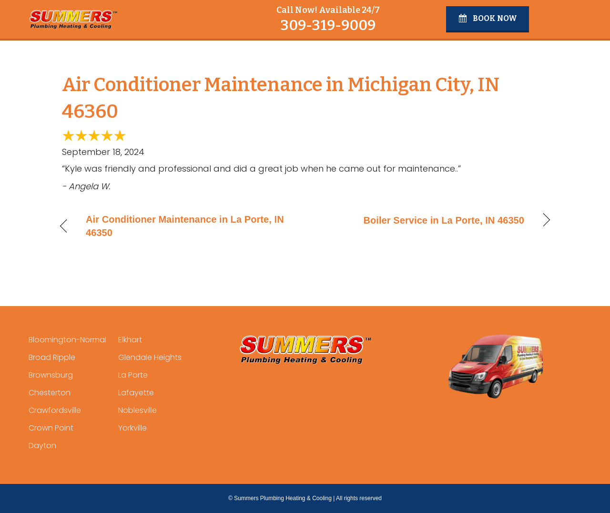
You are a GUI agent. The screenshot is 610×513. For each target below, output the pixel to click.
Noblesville (137, 410)
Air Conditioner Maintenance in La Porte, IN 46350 (185, 226)
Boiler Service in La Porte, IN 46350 (444, 220)
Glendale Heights (150, 357)
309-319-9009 (328, 25)
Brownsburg (51, 374)
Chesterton (50, 392)
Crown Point (51, 427)
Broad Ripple (52, 357)
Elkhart (130, 339)
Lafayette (136, 392)
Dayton (42, 445)
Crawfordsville (55, 410)
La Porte (133, 374)
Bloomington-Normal (67, 339)
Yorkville (132, 427)
